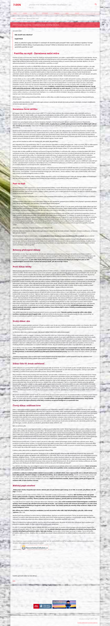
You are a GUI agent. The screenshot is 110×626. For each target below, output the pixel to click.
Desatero (45, 13)
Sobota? (56, 13)
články (25, 13)
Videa (67, 13)
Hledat (96, 4)
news (15, 13)
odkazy (77, 13)
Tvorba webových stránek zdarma (87, 623)
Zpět (14, 581)
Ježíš (34, 13)
